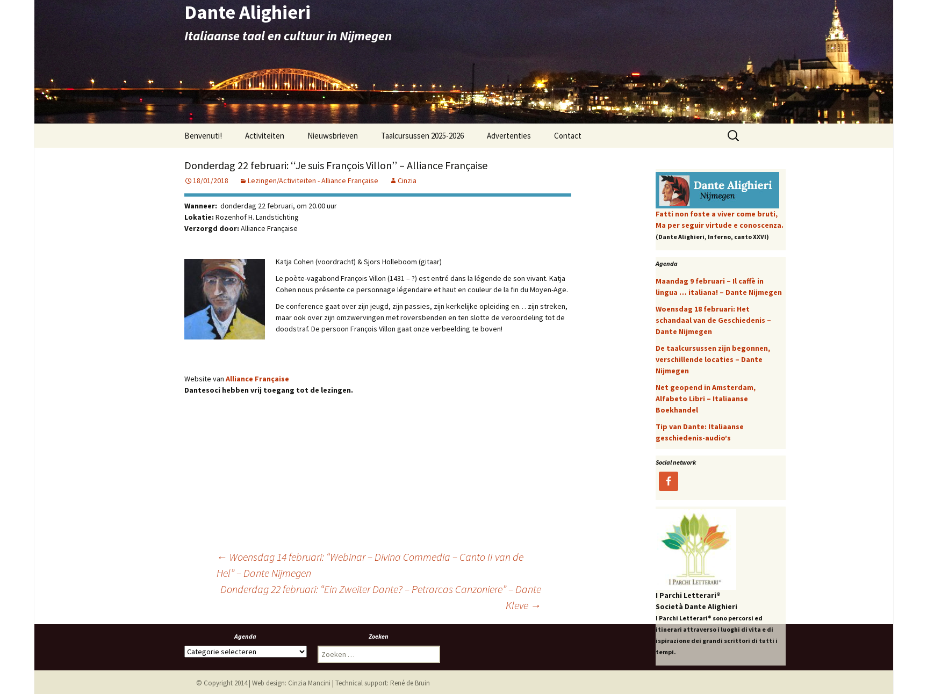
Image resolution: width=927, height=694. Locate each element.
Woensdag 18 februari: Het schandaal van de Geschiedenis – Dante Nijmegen (713, 320)
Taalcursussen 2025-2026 (422, 136)
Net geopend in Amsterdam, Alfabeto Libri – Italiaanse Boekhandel (706, 398)
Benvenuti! (203, 136)
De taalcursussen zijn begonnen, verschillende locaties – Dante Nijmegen (713, 359)
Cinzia (407, 180)
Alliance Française (257, 379)
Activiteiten (264, 136)
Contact (567, 136)
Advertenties (509, 136)
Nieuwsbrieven (332, 136)
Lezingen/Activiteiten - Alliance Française (313, 180)
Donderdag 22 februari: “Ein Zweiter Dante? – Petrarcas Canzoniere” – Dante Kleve (380, 597)
